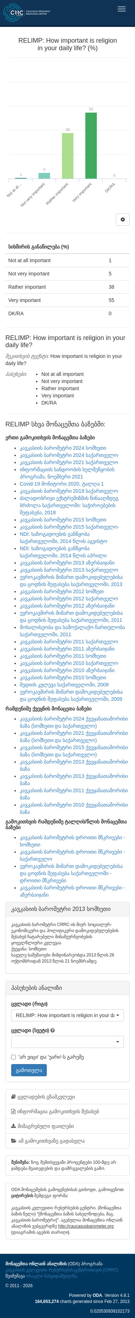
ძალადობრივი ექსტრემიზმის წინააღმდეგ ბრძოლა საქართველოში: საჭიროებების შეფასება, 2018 (69, 505)
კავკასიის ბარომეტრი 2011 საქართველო (69, 641)
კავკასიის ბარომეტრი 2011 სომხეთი (63, 656)
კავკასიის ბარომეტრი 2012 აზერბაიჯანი (67, 606)
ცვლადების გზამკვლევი (43, 1097)
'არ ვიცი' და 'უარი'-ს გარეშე (47, 1057)
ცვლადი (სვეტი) (30, 1030)
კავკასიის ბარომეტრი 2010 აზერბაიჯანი (67, 670)
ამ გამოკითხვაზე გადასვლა (48, 1141)
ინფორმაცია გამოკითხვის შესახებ (55, 1111)
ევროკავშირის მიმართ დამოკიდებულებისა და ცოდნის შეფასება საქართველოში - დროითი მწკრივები (71, 873)
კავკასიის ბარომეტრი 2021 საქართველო (69, 462)
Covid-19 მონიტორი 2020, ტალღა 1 (62, 484)
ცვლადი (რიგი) (29, 1004)
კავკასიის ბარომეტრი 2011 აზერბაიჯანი (67, 649)
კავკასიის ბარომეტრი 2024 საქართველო (69, 455)
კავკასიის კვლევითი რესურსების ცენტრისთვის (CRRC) (61, 1269)
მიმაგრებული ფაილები (42, 1126)
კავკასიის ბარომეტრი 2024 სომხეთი (63, 448)
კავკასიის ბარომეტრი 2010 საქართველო (69, 663)
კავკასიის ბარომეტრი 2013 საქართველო (69, 570)
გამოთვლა (29, 1070)
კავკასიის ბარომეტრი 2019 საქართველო (69, 491)
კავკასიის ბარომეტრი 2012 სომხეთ (62, 591)
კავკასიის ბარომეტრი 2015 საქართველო (69, 527)
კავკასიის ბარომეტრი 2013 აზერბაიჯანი (67, 563)
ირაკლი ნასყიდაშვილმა (51, 1276)
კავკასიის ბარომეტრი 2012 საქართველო (69, 598)
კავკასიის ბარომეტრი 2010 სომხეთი (63, 677)
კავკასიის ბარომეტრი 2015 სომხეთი (63, 520)
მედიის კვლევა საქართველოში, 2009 (64, 685)
